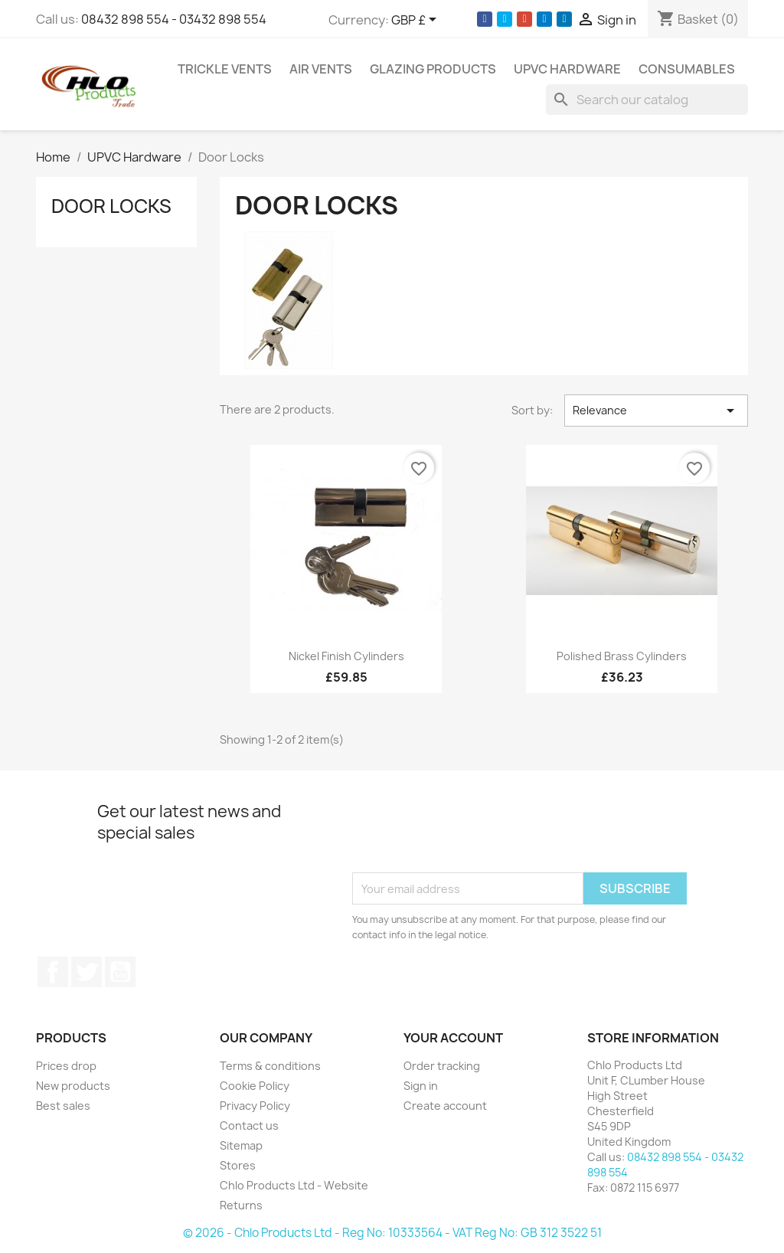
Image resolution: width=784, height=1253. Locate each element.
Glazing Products (433, 69)
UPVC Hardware (567, 69)
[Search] (647, 99)
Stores (238, 1165)
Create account (445, 1105)
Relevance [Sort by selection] (656, 410)
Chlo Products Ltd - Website (294, 1185)
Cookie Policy (254, 1085)
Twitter (86, 972)
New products (73, 1085)
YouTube (120, 972)
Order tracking (441, 1065)
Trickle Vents (225, 69)
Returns (241, 1205)
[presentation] (468, 835)
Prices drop (66, 1065)
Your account (453, 1037)
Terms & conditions (270, 1065)
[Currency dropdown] (416, 20)
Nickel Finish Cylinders (346, 656)
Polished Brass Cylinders (622, 656)
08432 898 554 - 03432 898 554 (173, 19)
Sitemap (241, 1145)
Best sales (63, 1105)
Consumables (687, 69)
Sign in (420, 1085)
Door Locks (111, 206)
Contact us (249, 1125)
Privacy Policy (255, 1105)
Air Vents (320, 69)
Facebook (53, 972)
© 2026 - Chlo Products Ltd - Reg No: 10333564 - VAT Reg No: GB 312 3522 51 (392, 1233)
